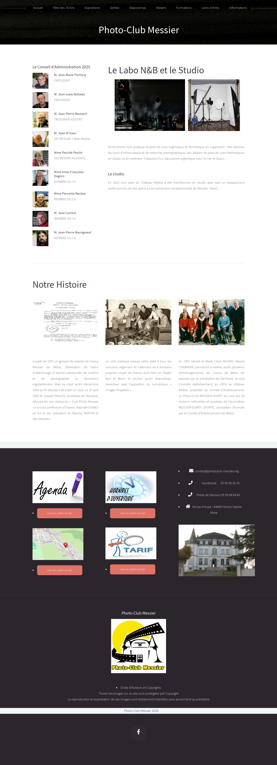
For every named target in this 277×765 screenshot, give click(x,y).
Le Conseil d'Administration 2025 (61, 66)
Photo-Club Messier (139, 29)
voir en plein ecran (59, 513)
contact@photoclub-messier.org (216, 471)
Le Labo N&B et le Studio (156, 70)
